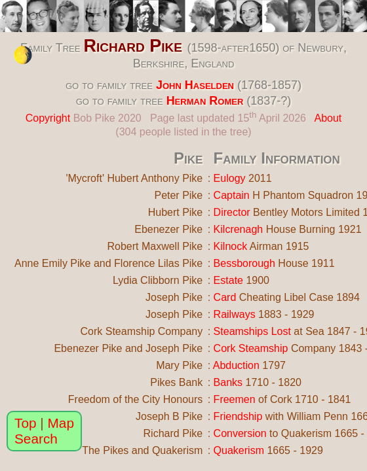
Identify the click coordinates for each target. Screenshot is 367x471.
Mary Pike (179, 365)
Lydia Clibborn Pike (158, 280)
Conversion (240, 433)
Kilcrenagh (238, 229)
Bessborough (244, 263)
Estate (228, 280)
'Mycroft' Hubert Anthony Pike (134, 178)
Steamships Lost (252, 331)
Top (25, 422)
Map (61, 422)
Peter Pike (178, 195)
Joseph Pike (174, 297)
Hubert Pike (175, 212)
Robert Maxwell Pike (155, 246)
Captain (232, 195)
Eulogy (230, 178)
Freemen (235, 399)
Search (36, 438)
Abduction (236, 365)
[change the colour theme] (23, 55)
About (327, 118)
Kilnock (231, 246)
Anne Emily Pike (52, 263)
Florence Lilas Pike (158, 263)
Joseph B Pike (169, 416)
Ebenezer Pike (168, 229)
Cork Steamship (251, 348)
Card (225, 297)
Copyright (48, 118)
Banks (228, 382)
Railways (235, 314)
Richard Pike (132, 46)
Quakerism (239, 450)
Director (232, 212)
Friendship (238, 416)
